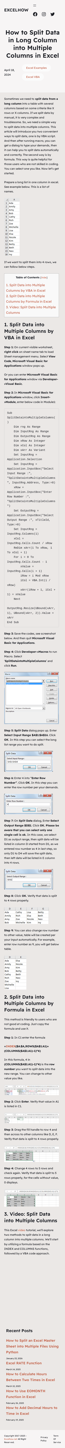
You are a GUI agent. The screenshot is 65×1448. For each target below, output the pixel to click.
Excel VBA (33, 77)
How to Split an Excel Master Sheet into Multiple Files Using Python (32, 1346)
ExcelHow (16, 9)
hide (43, 277)
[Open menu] (35, 5)
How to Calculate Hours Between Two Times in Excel (30, 1377)
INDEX (10, 1046)
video (22, 1230)
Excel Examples (36, 67)
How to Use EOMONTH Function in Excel (25, 1394)
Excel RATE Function (24, 1363)
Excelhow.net (10, 1439)
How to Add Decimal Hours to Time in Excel (31, 1411)
